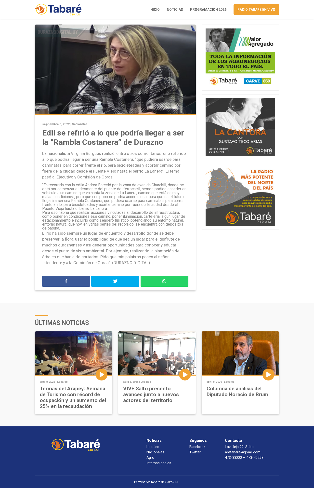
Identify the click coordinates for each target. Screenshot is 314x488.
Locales (62, 381)
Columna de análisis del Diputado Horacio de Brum (237, 391)
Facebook (197, 447)
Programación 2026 (208, 10)
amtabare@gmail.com (243, 452)
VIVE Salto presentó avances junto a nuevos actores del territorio (151, 394)
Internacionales (158, 463)
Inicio (154, 10)
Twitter (195, 452)
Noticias (175, 10)
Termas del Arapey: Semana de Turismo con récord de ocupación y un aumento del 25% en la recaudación (73, 397)
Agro (150, 457)
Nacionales (80, 124)
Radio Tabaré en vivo (256, 10)
